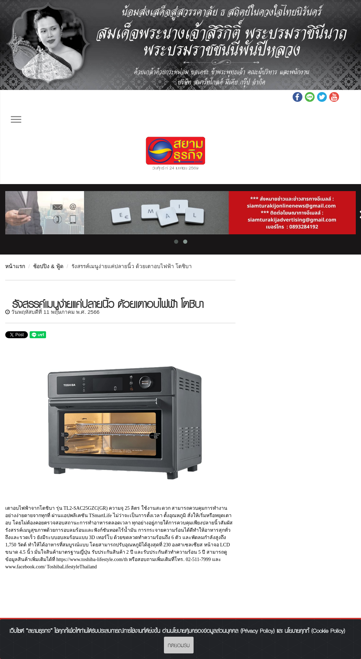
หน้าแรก (15, 266)
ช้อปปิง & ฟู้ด (48, 266)
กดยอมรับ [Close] (179, 645)
